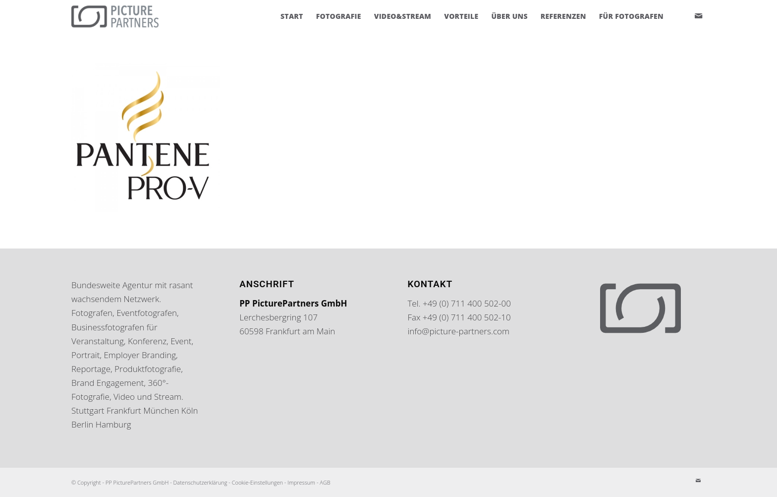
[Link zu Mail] (698, 15)
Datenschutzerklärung (200, 482)
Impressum (301, 482)
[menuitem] (292, 16)
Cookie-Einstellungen (257, 482)
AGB (325, 482)
